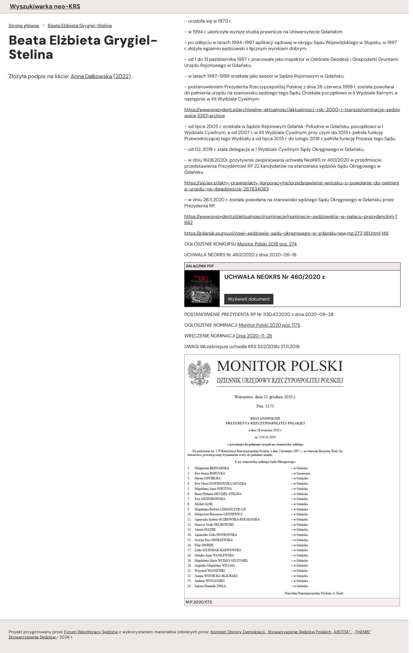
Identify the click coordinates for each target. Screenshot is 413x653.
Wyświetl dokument (249, 299)
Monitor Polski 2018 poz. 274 (267, 244)
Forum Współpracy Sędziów (91, 631)
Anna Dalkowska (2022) (101, 76)
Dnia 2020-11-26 (254, 336)
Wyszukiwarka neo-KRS (45, 6)
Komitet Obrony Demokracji (238, 631)
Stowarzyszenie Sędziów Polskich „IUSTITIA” (310, 631)
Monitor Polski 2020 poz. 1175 (269, 325)
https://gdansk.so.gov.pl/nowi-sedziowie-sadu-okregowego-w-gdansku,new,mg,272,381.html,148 (286, 233)
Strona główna (24, 26)
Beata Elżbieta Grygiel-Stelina (80, 26)
